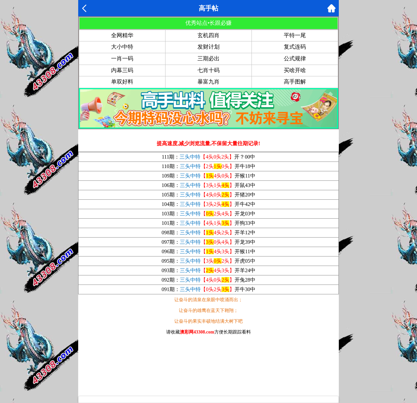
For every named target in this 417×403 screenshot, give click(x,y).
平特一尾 (295, 35)
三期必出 (208, 58)
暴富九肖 (208, 82)
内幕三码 (122, 70)
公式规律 (295, 58)
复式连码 (295, 47)
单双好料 (122, 82)
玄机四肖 (208, 35)
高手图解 (295, 82)
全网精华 (122, 35)
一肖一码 (122, 58)
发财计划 (208, 47)
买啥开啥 (295, 70)
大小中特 (122, 47)
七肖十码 (208, 70)
